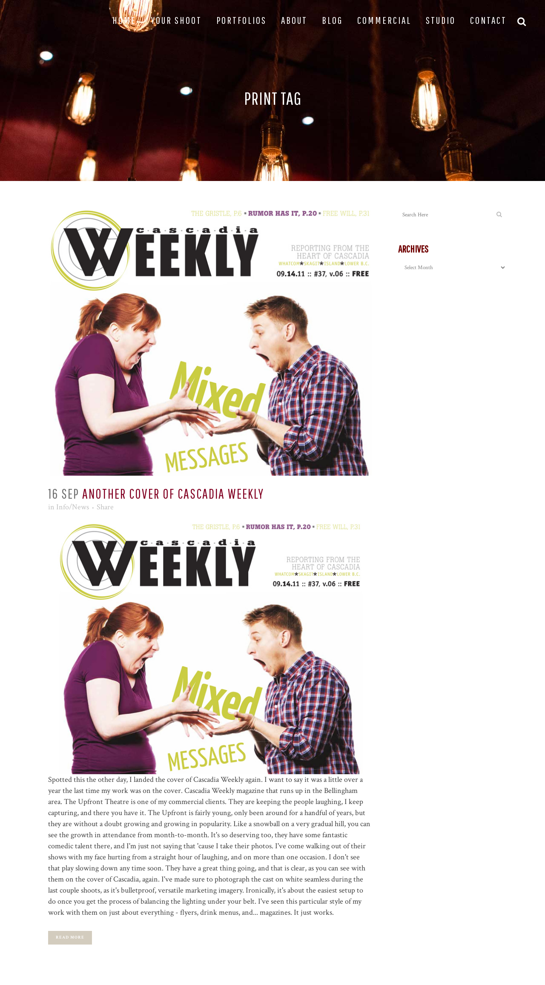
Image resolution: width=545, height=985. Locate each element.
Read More (70, 937)
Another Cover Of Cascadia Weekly (173, 493)
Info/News (72, 507)
